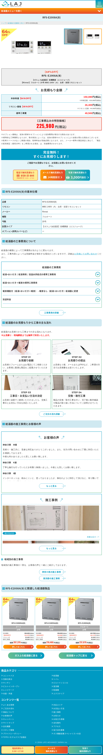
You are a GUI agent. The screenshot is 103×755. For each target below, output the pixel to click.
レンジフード (8, 690)
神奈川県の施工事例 (51, 571)
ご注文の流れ (8, 708)
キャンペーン (8, 719)
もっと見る (51, 485)
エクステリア (58, 693)
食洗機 (56, 686)
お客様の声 (7, 715)
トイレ (56, 679)
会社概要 (6, 726)
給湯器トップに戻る (77, 655)
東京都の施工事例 (51, 578)
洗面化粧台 (7, 679)
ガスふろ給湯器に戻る (26, 655)
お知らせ (57, 715)
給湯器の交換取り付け (16, 23)
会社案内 (57, 723)
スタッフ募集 (8, 730)
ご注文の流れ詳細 (51, 413)
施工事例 (57, 712)
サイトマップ (8, 723)
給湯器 (56, 675)
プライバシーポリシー (12, 733)
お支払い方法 (58, 708)
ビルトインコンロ (60, 683)
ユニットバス (8, 675)
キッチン (6, 683)
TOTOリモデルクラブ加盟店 (14, 737)
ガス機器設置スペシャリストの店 (67, 733)
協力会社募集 (58, 730)
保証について (8, 712)
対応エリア (58, 705)
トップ (3, 23)
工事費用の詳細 (51, 312)
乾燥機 (56, 690)
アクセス (57, 726)
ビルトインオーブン (11, 686)
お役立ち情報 (58, 719)
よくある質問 (8, 705)
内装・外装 (7, 693)
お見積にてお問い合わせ (85, 254)
